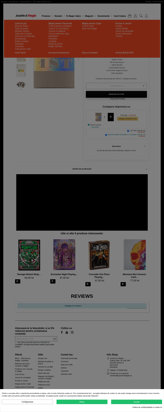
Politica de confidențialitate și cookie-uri (147, 407)
